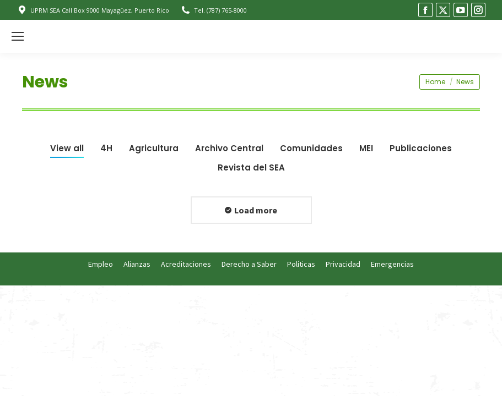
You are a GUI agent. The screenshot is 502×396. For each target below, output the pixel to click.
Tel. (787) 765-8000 (213, 10)
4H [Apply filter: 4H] (106, 148)
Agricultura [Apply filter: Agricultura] (154, 148)
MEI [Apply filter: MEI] (366, 148)
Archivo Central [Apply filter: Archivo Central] (229, 148)
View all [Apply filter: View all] (67, 148)
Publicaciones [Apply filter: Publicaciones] (421, 148)
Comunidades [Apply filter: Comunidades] (311, 148)
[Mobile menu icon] (17, 36)
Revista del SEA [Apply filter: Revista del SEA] (251, 167)
